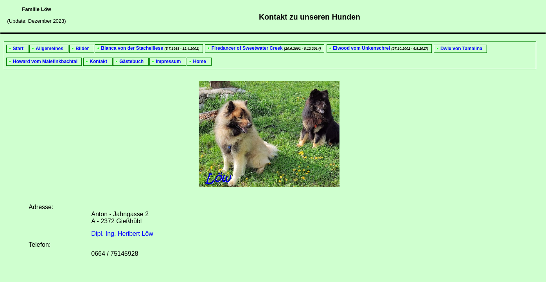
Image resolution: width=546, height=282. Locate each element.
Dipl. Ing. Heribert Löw (122, 233)
